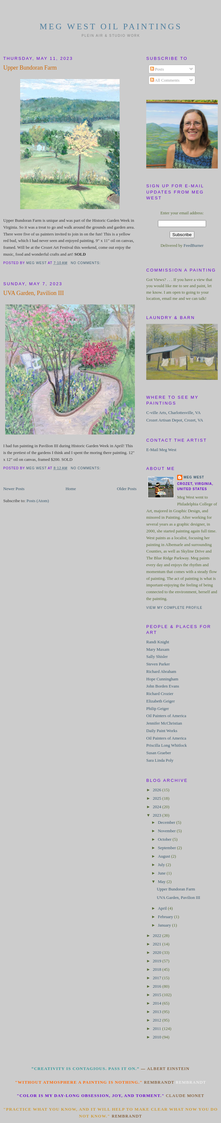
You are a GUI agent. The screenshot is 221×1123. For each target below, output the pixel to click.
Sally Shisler (157, 656)
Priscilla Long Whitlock (166, 745)
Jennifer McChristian (164, 723)
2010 (157, 1037)
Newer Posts (13, 488)
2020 (157, 952)
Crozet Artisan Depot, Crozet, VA (174, 420)
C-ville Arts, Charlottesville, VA (173, 412)
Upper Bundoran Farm (30, 67)
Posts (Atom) (38, 500)
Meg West (194, 477)
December (167, 822)
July (162, 864)
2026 (157, 789)
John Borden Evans (162, 686)
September (167, 847)
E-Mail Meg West (161, 449)
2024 (157, 806)
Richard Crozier (159, 693)
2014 (157, 1003)
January (165, 925)
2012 (157, 1020)
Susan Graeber (158, 752)
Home (71, 488)
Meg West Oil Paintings (111, 26)
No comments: (86, 263)
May (162, 881)
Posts (157, 69)
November (167, 830)
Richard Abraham (161, 671)
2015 (157, 994)
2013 (157, 1011)
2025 (157, 798)
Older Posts (126, 488)
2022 (157, 935)
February (166, 916)
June (162, 873)
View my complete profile (174, 607)
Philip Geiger (157, 708)
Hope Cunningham (162, 678)
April (163, 908)
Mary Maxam (157, 649)
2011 (157, 1028)
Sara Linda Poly (160, 760)
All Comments (165, 80)
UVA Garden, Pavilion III (33, 293)
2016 (157, 986)
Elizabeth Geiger (160, 701)
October (165, 839)
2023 (157, 815)
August (164, 856)
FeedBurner (193, 245)
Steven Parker (158, 664)
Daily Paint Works (161, 730)
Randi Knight (157, 641)
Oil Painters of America (166, 715)
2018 (157, 969)
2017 (157, 977)
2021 (157, 944)
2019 (157, 960)
